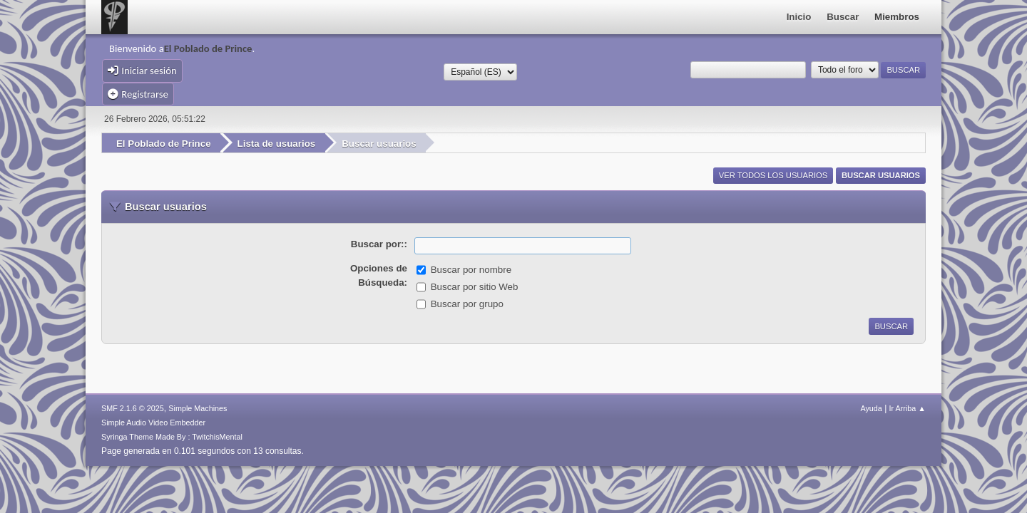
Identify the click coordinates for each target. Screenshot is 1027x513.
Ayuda (871, 408)
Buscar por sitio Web (474, 286)
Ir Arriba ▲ (907, 408)
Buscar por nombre (471, 269)
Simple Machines (197, 408)
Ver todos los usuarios (773, 175)
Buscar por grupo (467, 304)
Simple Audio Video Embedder (153, 422)
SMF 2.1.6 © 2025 (132, 408)
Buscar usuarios (881, 175)
